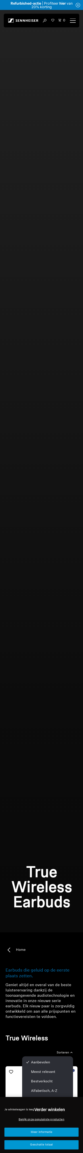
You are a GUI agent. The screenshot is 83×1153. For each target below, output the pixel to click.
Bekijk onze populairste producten (41, 1119)
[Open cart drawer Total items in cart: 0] (61, 20)
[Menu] (73, 20)
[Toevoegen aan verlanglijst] (11, 1071)
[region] (41, 1125)
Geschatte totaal (41, 1144)
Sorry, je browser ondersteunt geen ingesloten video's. (41, 471)
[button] (53, 20)
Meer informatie (41, 1132)
